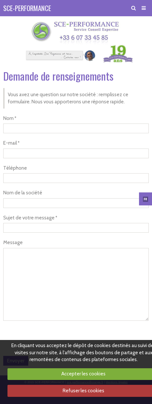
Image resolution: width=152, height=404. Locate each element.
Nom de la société (22, 193)
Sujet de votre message (29, 218)
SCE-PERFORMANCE (27, 8)
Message (13, 242)
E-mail (10, 143)
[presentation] (52, 336)
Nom (8, 118)
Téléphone (15, 168)
